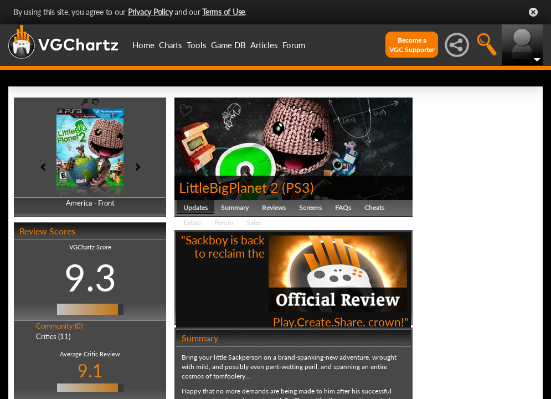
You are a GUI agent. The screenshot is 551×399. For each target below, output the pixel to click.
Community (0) (59, 325)
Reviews (274, 207)
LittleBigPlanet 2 (229, 187)
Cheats (374, 207)
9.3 (90, 277)
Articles (264, 45)
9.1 (90, 370)
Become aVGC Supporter (411, 45)
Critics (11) (53, 336)
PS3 (298, 187)
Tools (197, 45)
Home (143, 45)
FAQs (343, 207)
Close (533, 12)
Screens (310, 207)
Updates (195, 207)
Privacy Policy (150, 12)
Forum (293, 45)
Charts (170, 45)
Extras (192, 222)
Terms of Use (223, 12)
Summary (235, 207)
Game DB (228, 45)
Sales (253, 222)
